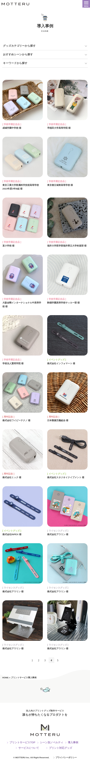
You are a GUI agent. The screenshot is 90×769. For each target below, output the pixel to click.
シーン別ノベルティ (51, 749)
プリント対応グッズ (60, 755)
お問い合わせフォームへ (45, 697)
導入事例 (73, 749)
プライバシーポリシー (66, 765)
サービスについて (28, 755)
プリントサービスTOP (22, 749)
